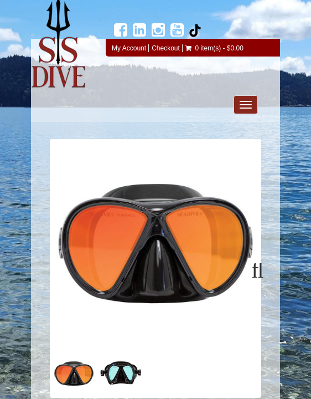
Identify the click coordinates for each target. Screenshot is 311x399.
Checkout (166, 48)
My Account (129, 48)
